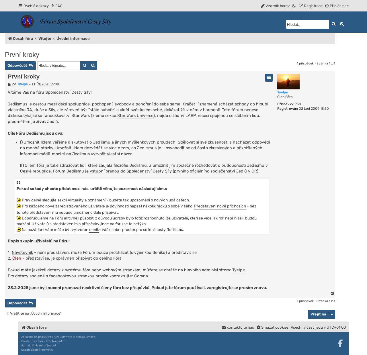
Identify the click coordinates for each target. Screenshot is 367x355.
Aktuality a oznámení (87, 200)
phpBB (42, 337)
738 (298, 104)
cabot (52, 345)
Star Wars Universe (135, 115)
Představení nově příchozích (220, 206)
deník (94, 229)
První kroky (22, 54)
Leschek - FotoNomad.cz (49, 341)
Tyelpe (282, 92)
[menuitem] (56, 6)
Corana (141, 276)
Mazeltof (40, 345)
